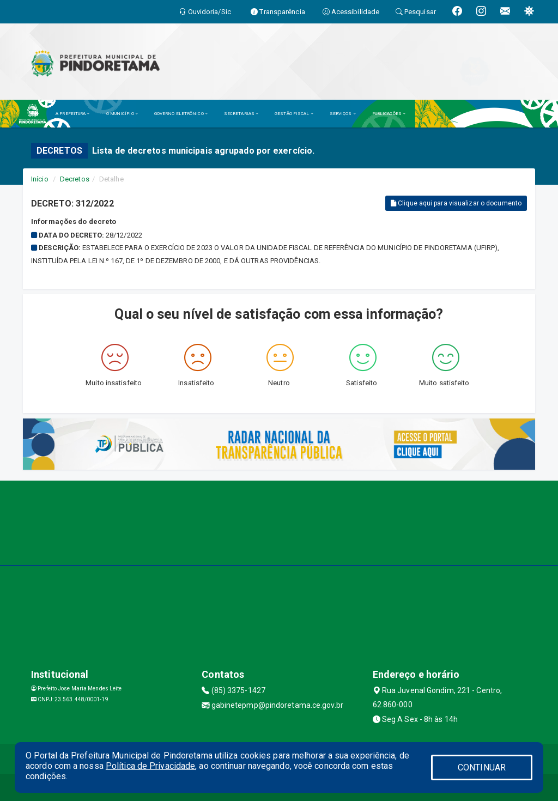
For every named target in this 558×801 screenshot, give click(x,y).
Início (39, 179)
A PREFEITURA (72, 113)
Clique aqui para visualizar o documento (456, 203)
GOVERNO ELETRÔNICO (181, 113)
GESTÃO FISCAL (294, 113)
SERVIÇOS (343, 113)
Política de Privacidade (150, 766)
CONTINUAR (482, 767)
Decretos (74, 179)
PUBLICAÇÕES (388, 113)
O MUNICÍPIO (122, 113)
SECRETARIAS (241, 113)
